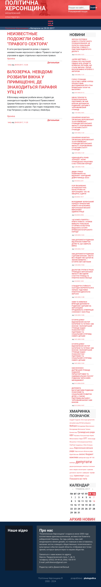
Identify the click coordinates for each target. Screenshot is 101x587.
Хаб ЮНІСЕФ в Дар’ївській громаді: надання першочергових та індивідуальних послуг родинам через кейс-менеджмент (83, 374)
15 (71, 505)
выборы (72, 462)
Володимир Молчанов (77, 429)
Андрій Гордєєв (75, 420)
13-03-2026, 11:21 (79, 74)
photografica (90, 578)
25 (82, 509)
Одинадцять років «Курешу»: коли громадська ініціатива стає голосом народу (82, 161)
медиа (75, 469)
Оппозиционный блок (84, 442)
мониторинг (82, 469)
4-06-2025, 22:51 (79, 181)
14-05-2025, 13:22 (79, 235)
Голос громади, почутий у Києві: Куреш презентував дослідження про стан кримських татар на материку (82, 84)
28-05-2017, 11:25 (21, 122)
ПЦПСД (72, 445)
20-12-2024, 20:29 (79, 383)
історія (87, 476)
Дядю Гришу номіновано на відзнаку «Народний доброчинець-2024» (81, 175)
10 (79, 501)
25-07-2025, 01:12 (79, 92)
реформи (86, 473)
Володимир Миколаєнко (85, 426)
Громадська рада (86, 432)
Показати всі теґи (78, 479)
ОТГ (85, 438)
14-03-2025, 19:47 (79, 249)
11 (82, 501)
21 (94, 505)
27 (90, 509)
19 (86, 505)
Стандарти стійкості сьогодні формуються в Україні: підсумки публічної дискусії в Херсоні (83, 290)
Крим (92, 435)
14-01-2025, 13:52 (79, 339)
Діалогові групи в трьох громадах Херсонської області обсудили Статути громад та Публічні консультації (83, 274)
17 (79, 505)
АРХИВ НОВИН (82, 519)
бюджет (89, 454)
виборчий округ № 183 (86, 457)
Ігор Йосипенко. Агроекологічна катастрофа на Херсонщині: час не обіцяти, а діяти (81, 190)
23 (75, 509)
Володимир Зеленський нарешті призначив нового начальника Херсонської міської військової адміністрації (83, 207)
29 (71, 512)
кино (71, 469)
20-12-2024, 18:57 (79, 405)
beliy (9, 65)
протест (79, 473)
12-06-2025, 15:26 (79, 166)
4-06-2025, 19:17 (79, 197)
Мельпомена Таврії (76, 439)
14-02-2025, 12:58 (79, 297)
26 (86, 509)
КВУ (72, 435)
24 (79, 509)
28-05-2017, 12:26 (21, 65)
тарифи (92, 473)
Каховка (77, 435)
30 (75, 512)
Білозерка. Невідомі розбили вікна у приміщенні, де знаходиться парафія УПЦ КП (32, 82)
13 (90, 501)
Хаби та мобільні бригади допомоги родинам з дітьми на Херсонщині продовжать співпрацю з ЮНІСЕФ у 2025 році (83, 307)
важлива (74, 457)
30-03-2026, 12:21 (79, 54)
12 (86, 501)
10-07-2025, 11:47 (79, 132)
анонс (82, 454)
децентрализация (76, 466)
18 (82, 505)
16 (75, 505)
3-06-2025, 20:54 (79, 215)
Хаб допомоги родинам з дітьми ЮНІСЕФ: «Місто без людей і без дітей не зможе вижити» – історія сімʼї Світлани (83, 258)
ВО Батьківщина (84, 423)
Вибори (73, 426)
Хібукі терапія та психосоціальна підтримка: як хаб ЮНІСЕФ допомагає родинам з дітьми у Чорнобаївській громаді (81, 103)
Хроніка (11, 58)
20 (90, 505)
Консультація (85, 435)
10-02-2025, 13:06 (79, 315)
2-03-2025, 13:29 (79, 281)
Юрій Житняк (74, 454)
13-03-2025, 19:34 (79, 265)
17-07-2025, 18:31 (79, 112)
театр (71, 476)
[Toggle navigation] (50, 23)
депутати (84, 462)
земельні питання (88, 466)
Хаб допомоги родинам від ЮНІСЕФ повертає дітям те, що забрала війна (83, 243)
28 (94, 509)
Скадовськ (79, 445)
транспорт (79, 475)
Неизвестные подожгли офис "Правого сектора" (27, 38)
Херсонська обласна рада (84, 451)
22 (71, 509)
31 (79, 512)
